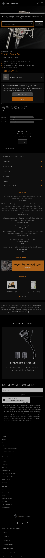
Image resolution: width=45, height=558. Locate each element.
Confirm (39, 24)
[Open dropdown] (17, 23)
